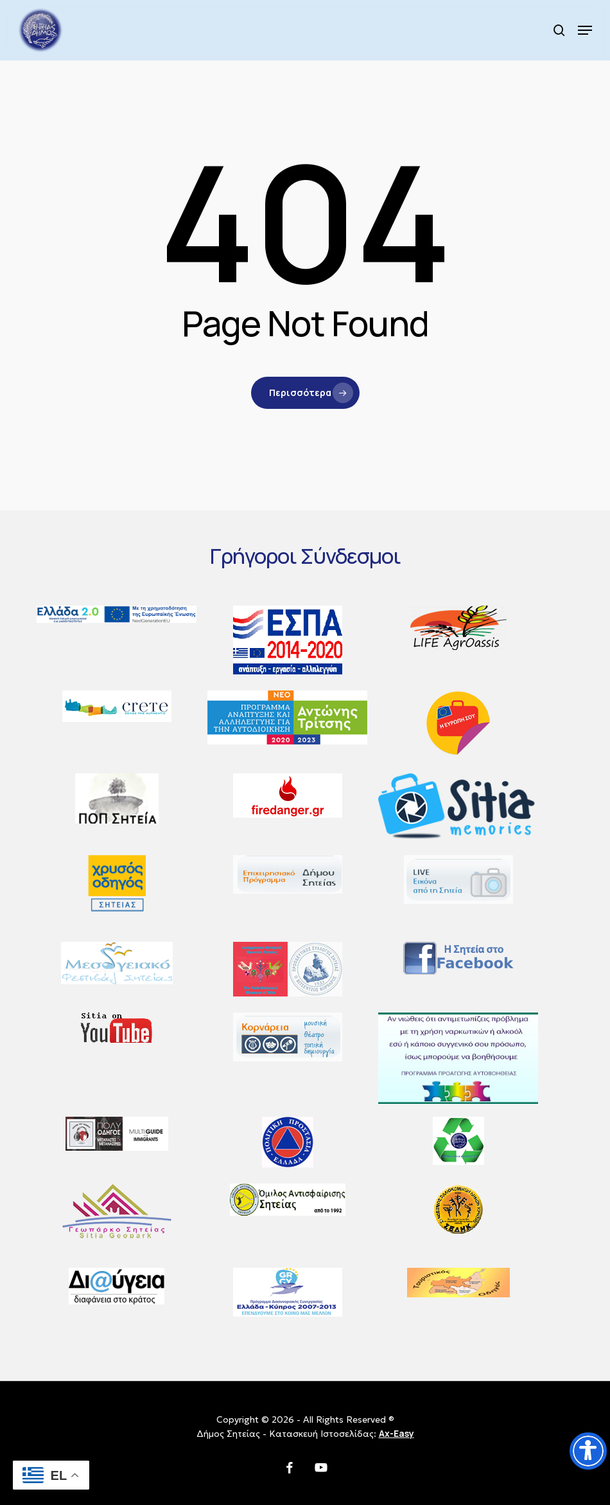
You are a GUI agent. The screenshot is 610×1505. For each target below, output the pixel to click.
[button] (585, 30)
